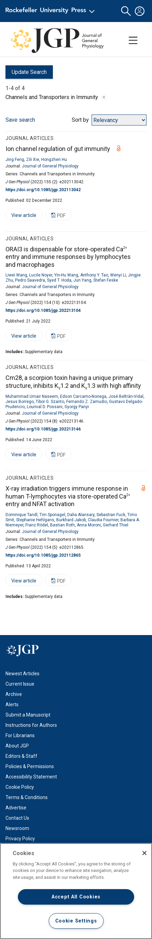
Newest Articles (22, 673)
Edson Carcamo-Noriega (83, 396)
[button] (126, 11)
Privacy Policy (20, 838)
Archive (13, 694)
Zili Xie (32, 159)
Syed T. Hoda (59, 280)
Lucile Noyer (40, 275)
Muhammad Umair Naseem (31, 396)
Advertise (15, 807)
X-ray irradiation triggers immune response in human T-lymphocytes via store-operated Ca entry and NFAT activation (67, 496)
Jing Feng (14, 159)
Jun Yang (82, 280)
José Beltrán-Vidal (125, 396)
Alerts (12, 704)
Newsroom (17, 828)
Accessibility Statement (31, 776)
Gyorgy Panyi (77, 406)
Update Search (26, 74)
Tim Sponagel (52, 514)
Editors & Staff (21, 756)
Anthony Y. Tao (94, 275)
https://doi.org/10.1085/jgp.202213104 (43, 310)
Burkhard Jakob (71, 519)
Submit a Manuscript (27, 715)
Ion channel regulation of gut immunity (57, 148)
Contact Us (17, 818)
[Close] (144, 853)
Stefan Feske (105, 280)
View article (20, 216)
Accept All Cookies (76, 897)
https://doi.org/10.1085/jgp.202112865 (43, 555)
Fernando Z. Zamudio (86, 401)
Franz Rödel (36, 525)
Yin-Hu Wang (66, 275)
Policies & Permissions (29, 766)
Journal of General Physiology (50, 166)
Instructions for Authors (31, 725)
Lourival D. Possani (44, 406)
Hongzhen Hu (54, 159)
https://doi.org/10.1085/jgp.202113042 (43, 189)
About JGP (17, 746)
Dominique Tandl (21, 514)
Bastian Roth (62, 525)
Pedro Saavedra (30, 280)
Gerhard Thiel (115, 525)
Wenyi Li (118, 275)
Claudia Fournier (103, 519)
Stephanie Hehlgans (35, 519)
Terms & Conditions (26, 797)
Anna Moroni (89, 525)
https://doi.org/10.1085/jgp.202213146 (43, 429)
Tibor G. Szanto (50, 401)
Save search (20, 120)
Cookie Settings (76, 921)
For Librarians (20, 735)
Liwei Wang (16, 275)
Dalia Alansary (80, 514)
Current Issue (19, 684)
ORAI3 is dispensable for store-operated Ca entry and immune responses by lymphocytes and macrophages (68, 256)
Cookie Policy (19, 787)
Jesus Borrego (19, 401)
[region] (76, 891)
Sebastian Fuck (110, 514)
